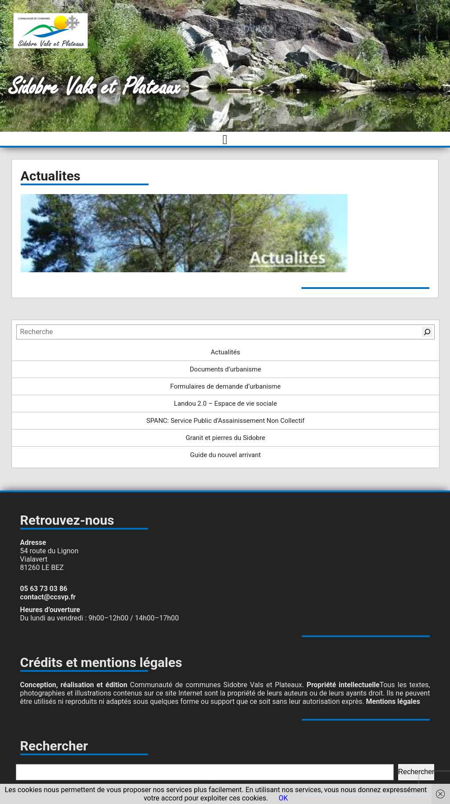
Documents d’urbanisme (225, 369)
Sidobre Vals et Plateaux (95, 87)
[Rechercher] (427, 332)
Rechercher (416, 771)
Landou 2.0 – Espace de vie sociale (225, 403)
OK (283, 798)
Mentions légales (393, 701)
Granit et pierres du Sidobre (225, 438)
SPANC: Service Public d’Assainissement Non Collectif (225, 421)
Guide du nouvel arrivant (225, 455)
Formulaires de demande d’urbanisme (225, 386)
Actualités (225, 352)
